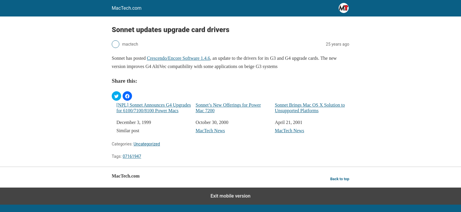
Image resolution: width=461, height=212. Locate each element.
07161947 (132, 156)
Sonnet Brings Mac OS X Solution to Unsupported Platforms (310, 107)
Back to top (339, 179)
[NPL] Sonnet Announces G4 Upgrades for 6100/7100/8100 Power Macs (153, 107)
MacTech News (210, 130)
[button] (116, 96)
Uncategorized (146, 144)
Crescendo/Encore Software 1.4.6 (178, 58)
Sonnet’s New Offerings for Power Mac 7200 (228, 107)
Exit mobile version (230, 196)
